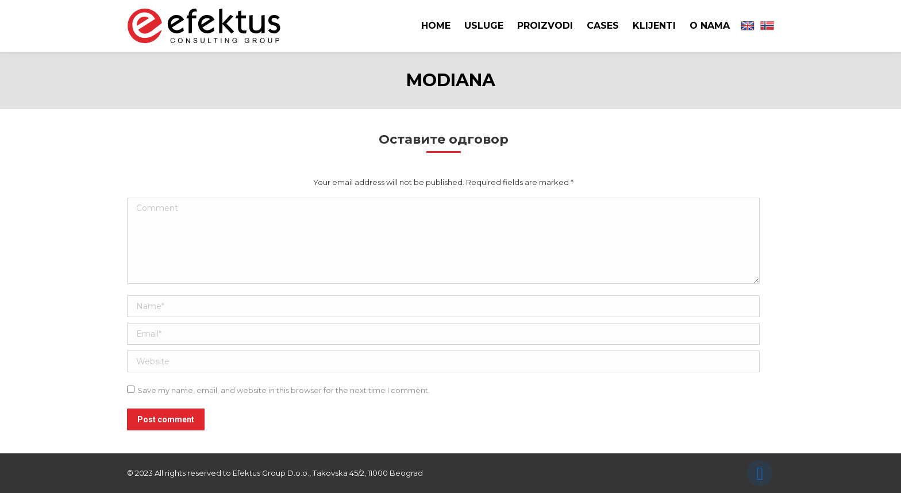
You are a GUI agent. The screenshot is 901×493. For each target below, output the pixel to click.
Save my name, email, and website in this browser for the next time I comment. (283, 390)
